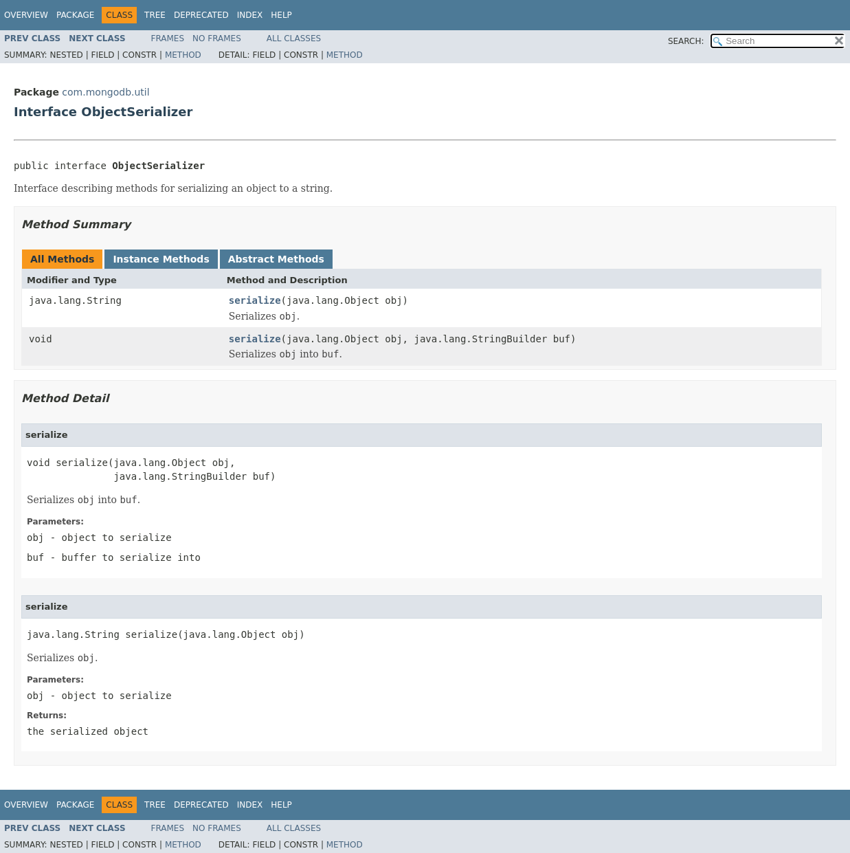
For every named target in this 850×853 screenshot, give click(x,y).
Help (281, 15)
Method (183, 55)
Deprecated (201, 15)
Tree (155, 15)
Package (75, 15)
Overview (26, 15)
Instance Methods (161, 259)
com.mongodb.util (105, 92)
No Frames (216, 38)
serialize (255, 300)
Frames (168, 38)
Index (250, 15)
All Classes (294, 38)
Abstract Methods (276, 259)
